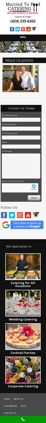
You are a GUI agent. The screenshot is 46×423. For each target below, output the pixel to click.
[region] (23, 47)
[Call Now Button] (23, 419)
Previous (3, 46)
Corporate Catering (23, 386)
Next (43, 46)
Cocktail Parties (23, 353)
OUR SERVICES (10, 406)
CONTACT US (10, 413)
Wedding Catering (23, 319)
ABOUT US (18, 399)
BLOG (23, 406)
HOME (7, 399)
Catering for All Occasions (23, 284)
